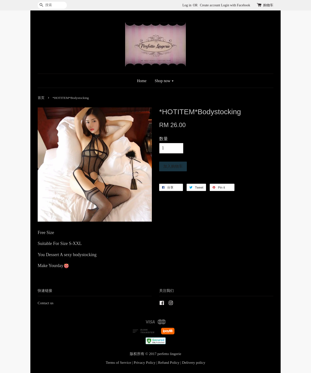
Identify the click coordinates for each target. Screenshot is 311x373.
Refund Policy (169, 362)
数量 (163, 138)
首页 (41, 98)
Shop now (164, 81)
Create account (210, 5)
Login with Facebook (235, 5)
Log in (186, 5)
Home (142, 81)
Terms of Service (118, 362)
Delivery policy (193, 362)
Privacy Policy (145, 362)
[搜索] (52, 5)
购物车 (268, 5)
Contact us (45, 303)
